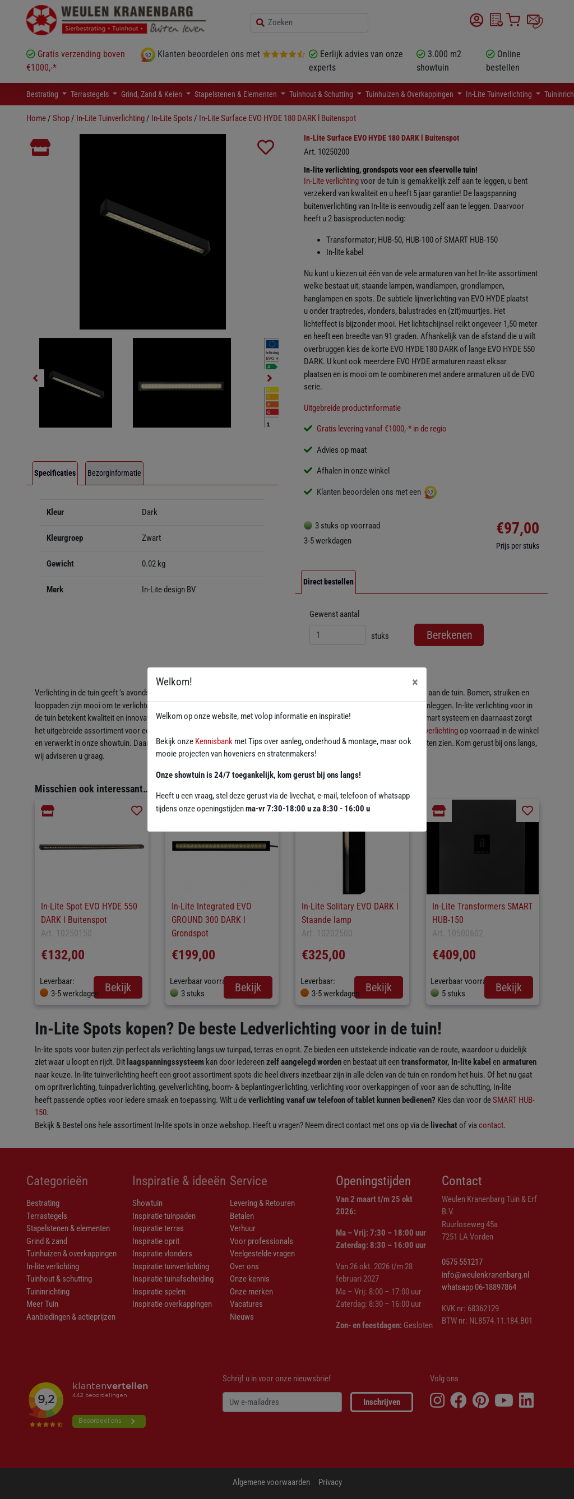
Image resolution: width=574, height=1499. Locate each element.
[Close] (415, 682)
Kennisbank (214, 741)
